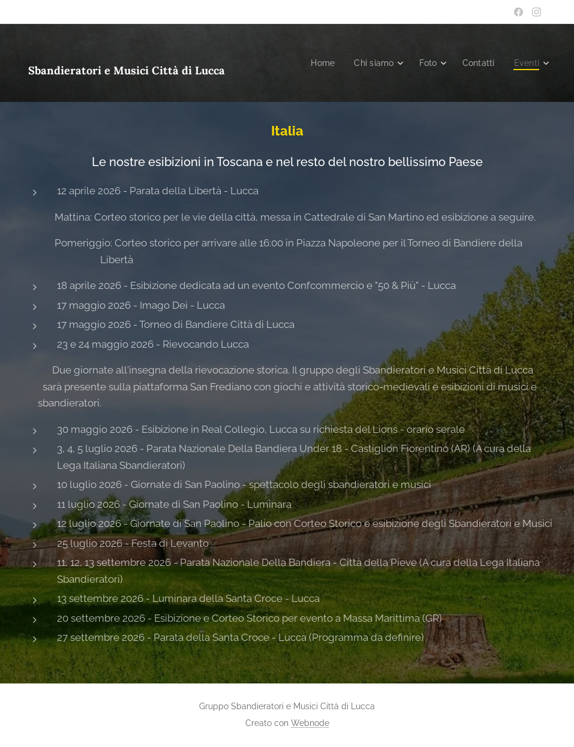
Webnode (310, 723)
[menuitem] (318, 63)
